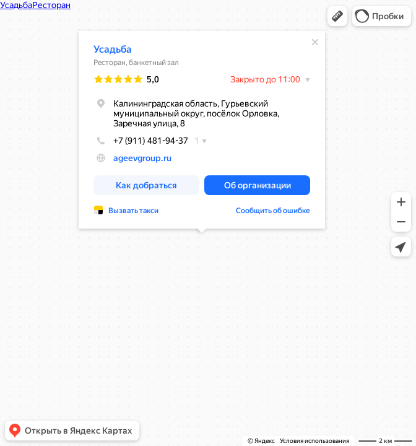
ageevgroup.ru (142, 158)
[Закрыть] (315, 42)
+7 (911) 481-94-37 (140, 141)
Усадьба (112, 49)
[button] (337, 16)
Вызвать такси (133, 210)
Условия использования (314, 440)
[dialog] (202, 130)
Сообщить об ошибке (273, 210)
